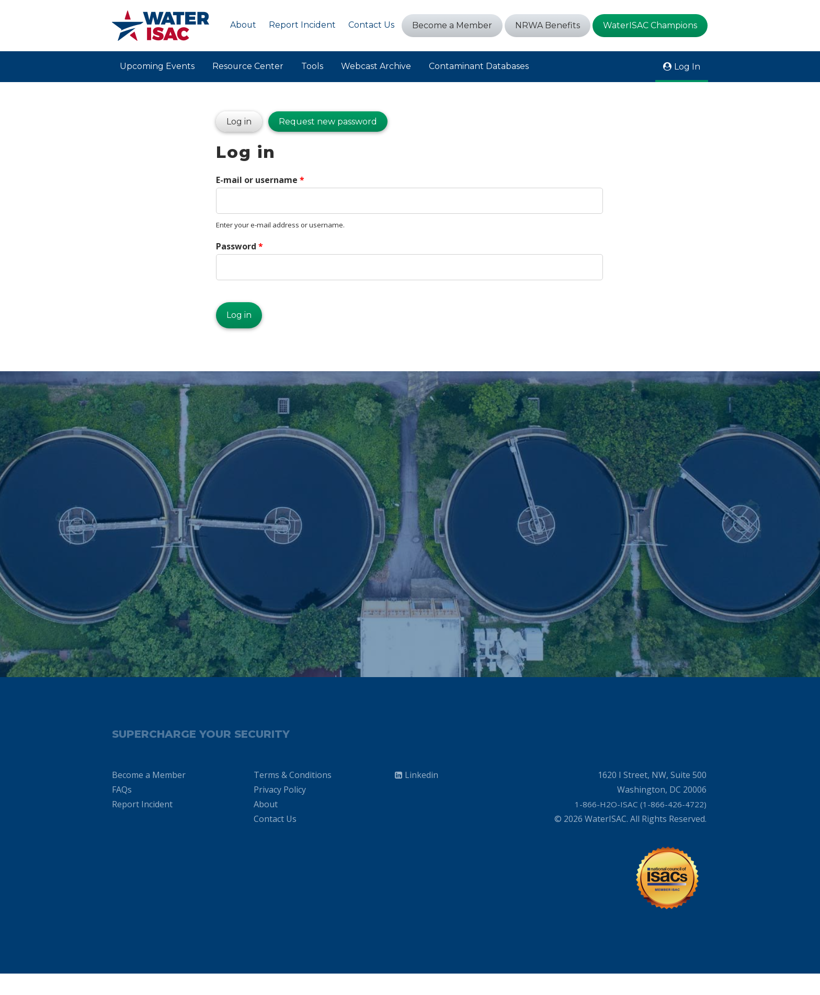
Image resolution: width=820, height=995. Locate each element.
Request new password (328, 124)
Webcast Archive (376, 66)
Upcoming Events (157, 66)
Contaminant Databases (479, 66)
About (243, 25)
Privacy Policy (280, 807)
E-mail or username (260, 183)
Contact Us (371, 25)
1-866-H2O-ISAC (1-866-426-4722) (641, 821)
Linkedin (421, 792)
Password (239, 250)
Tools (313, 66)
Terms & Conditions (293, 792)
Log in (234, 121)
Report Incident (302, 25)
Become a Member (452, 25)
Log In (687, 67)
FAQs (122, 807)
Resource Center (248, 66)
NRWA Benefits (547, 25)
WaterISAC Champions (650, 25)
